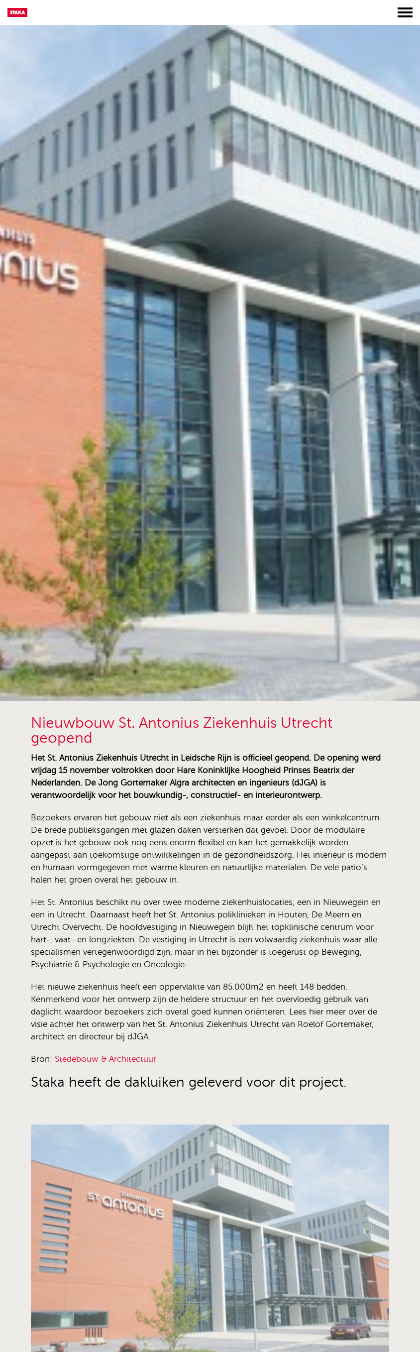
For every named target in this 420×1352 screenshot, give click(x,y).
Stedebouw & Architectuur (105, 1059)
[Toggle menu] (405, 12)
